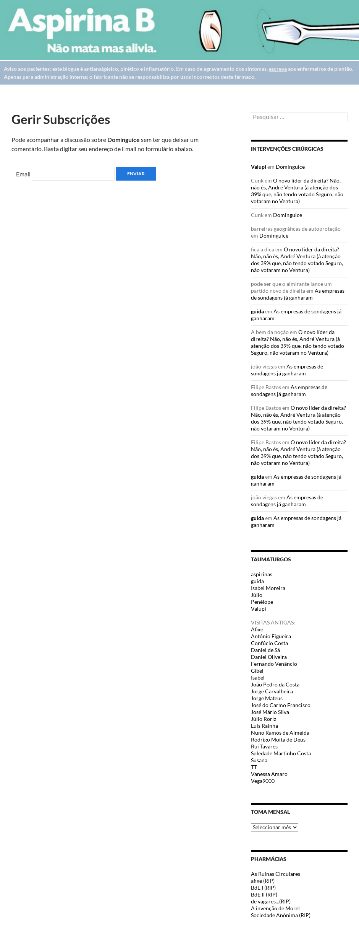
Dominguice (290, 166)
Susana (259, 760)
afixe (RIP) (263, 880)
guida (257, 311)
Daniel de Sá (265, 650)
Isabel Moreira (268, 588)
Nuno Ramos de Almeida (280, 732)
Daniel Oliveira (269, 657)
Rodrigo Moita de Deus (278, 739)
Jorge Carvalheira (272, 691)
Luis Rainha (264, 725)
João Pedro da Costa (275, 684)
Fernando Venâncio (274, 663)
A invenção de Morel (275, 908)
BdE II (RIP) (264, 894)
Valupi (258, 166)
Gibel (257, 670)
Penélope (262, 601)
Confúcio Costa (269, 643)
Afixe (257, 629)
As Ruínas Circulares (275, 873)
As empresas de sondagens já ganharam (297, 294)
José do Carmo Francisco (280, 705)
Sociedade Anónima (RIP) (280, 915)
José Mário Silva (270, 712)
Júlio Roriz (263, 719)
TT (254, 767)
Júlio (256, 595)
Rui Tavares (264, 746)
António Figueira (271, 636)
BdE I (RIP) (263, 887)
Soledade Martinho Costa (281, 753)
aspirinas (261, 574)
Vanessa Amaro (269, 774)
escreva (278, 68)
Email (23, 174)
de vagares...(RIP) (271, 901)
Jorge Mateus (267, 698)
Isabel (258, 677)
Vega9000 (263, 781)
